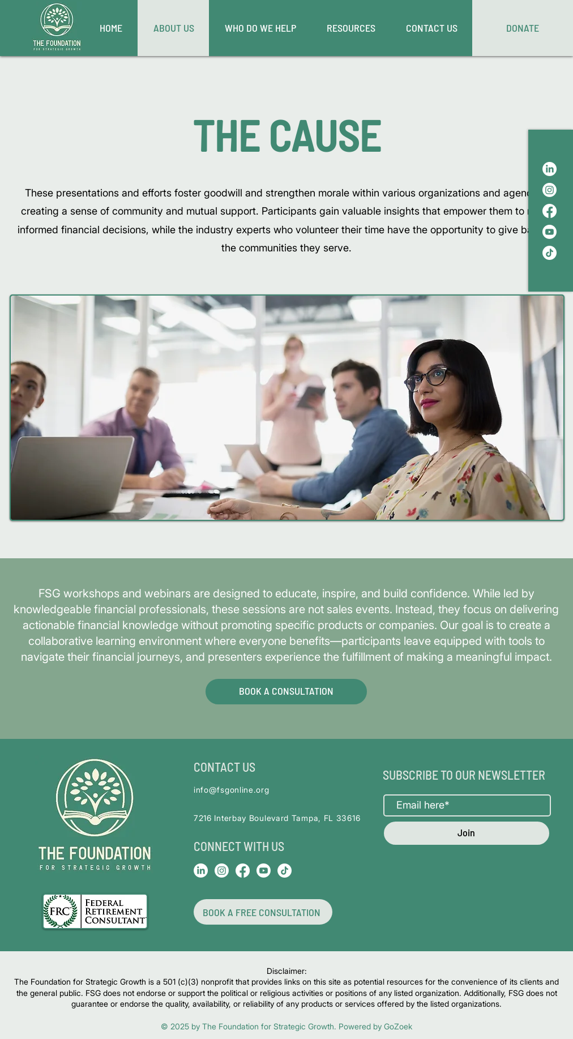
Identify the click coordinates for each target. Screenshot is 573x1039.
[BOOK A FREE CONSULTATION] (263, 912)
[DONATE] (522, 28)
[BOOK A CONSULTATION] (286, 691)
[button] (350, 28)
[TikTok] (549, 253)
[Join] (466, 833)
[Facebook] (549, 211)
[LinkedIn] (549, 169)
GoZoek (398, 1026)
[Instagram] (549, 190)
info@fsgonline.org (232, 789)
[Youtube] (549, 232)
